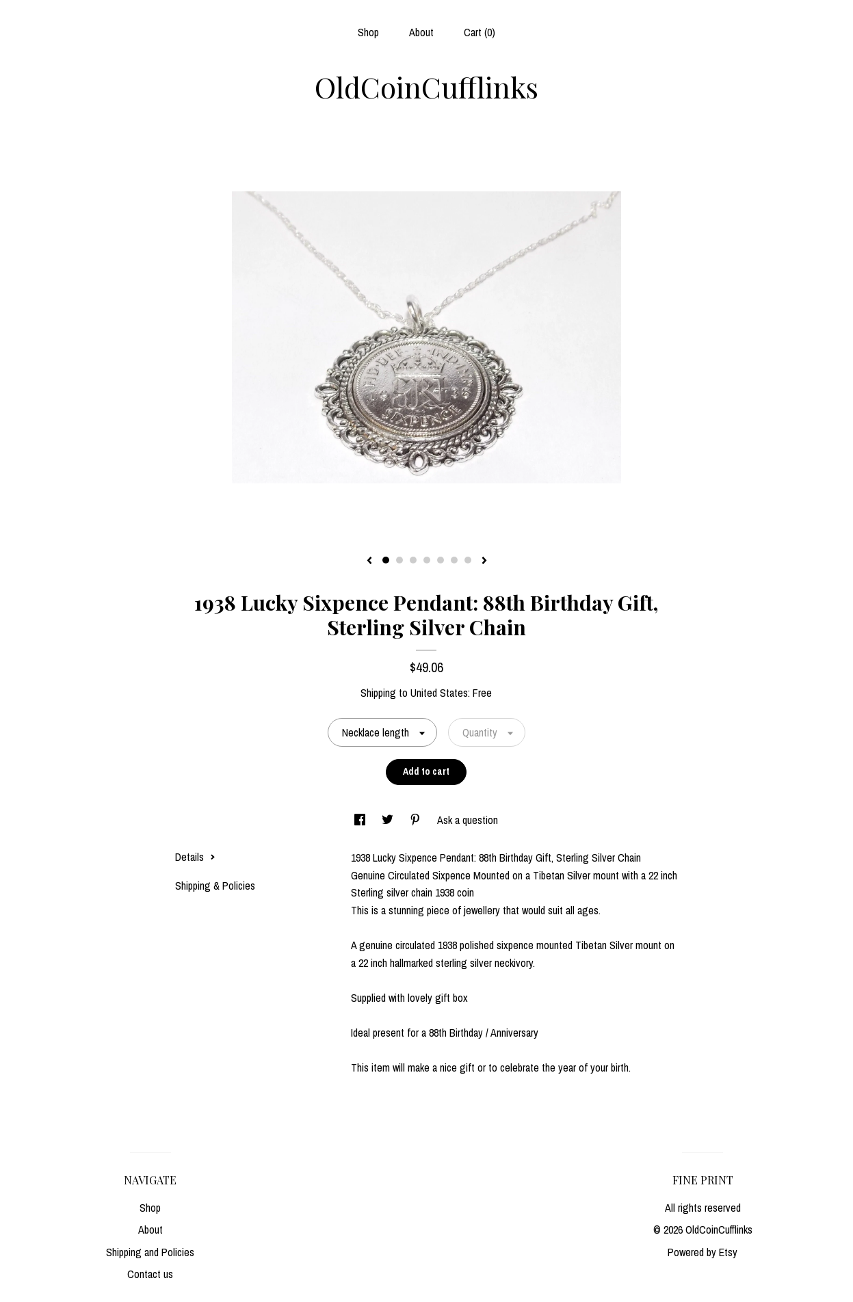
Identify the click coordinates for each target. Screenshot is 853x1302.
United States (439, 692)
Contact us (150, 1273)
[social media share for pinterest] (416, 819)
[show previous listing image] (369, 561)
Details (195, 856)
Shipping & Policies (215, 885)
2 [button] (399, 560)
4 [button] (426, 560)
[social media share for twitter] (389, 819)
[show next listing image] (484, 561)
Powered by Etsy (702, 1252)
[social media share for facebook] (361, 819)
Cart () (479, 32)
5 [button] (440, 560)
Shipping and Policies (150, 1252)
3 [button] (413, 560)
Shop (368, 32)
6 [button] (454, 560)
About (421, 32)
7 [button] (467, 560)
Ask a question (467, 819)
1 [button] (385, 560)
